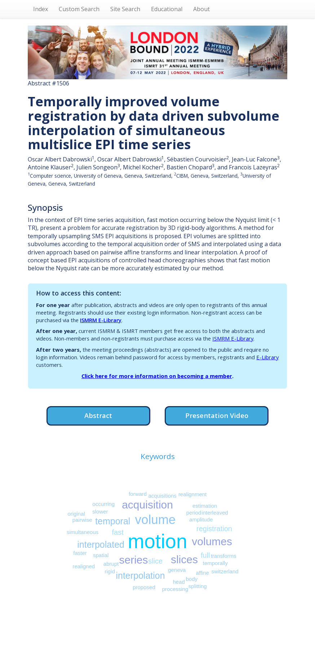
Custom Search (79, 9)
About (201, 9)
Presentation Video (216, 415)
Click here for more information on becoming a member (156, 375)
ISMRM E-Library (100, 320)
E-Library (267, 357)
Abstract (98, 415)
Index (40, 9)
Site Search (125, 9)
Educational (166, 9)
